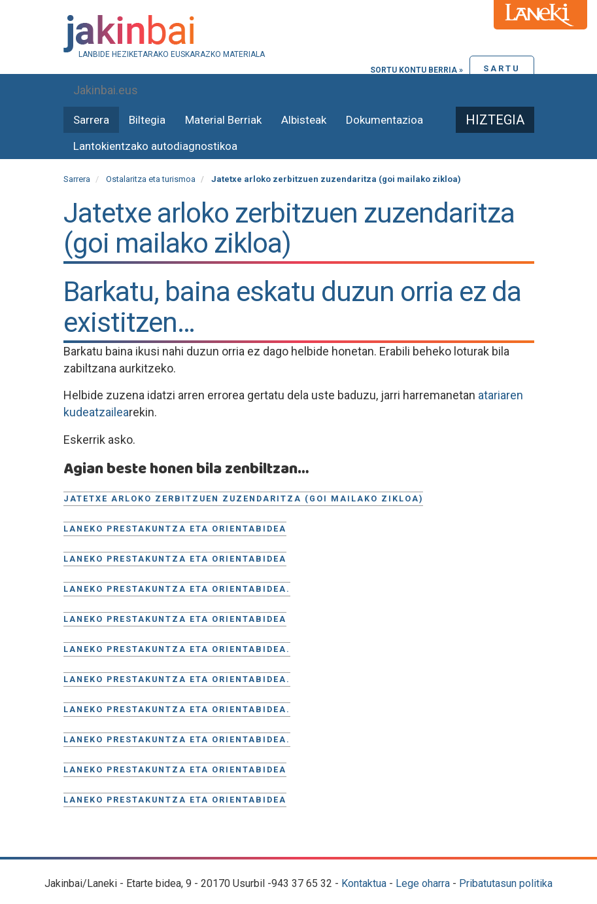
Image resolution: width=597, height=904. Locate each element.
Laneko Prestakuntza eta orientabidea (174, 769)
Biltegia (147, 119)
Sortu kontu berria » (416, 70)
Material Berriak (223, 119)
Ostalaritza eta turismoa (151, 179)
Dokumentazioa (384, 119)
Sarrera (91, 119)
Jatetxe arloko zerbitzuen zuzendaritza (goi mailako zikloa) (243, 498)
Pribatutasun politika (506, 883)
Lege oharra (423, 883)
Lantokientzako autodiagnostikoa (155, 146)
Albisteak (303, 119)
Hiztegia (495, 120)
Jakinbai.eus (105, 90)
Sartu (501, 68)
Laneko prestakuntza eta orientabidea (174, 528)
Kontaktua (363, 883)
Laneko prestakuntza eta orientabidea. (176, 589)
